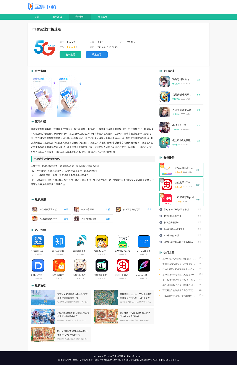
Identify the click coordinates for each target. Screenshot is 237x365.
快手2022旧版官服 (173, 216)
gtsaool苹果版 (143, 251)
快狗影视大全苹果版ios (38, 251)
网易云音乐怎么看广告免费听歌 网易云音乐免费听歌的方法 (179, 295)
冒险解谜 (176, 145)
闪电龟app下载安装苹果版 (101, 251)
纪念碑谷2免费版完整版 (182, 140)
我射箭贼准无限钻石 (182, 94)
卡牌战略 (176, 114)
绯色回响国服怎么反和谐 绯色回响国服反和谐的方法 (179, 285)
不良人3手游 (179, 125)
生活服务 (80, 254)
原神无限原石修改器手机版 (80, 275)
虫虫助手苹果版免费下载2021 (122, 275)
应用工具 (101, 254)
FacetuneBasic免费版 (174, 229)
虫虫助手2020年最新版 (184, 182)
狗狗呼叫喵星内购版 (182, 79)
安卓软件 (79, 16)
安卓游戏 (57, 16)
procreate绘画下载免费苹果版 (143, 275)
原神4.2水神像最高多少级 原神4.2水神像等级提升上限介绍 (179, 258)
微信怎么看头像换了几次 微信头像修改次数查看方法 (179, 264)
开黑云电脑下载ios (101, 275)
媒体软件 (59, 254)
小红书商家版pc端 (184, 197)
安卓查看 (70, 54)
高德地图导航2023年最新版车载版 (179, 242)
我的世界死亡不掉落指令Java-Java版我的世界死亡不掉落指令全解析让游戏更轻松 (179, 269)
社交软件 (38, 278)
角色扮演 (176, 129)
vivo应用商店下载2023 (184, 168)
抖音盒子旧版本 (171, 222)
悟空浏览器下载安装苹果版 (59, 275)
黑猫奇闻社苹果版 (182, 110)
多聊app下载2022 (38, 275)
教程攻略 (102, 16)
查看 (198, 80)
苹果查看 (97, 54)
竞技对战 (176, 99)
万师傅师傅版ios (80, 251)
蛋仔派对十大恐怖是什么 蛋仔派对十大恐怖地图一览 (179, 280)
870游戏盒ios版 (122, 251)
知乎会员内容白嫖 (59, 251)
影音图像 (38, 254)
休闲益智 (176, 84)
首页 (37, 16)
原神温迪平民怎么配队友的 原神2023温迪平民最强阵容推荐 (179, 274)
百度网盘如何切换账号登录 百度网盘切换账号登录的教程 (179, 290)
